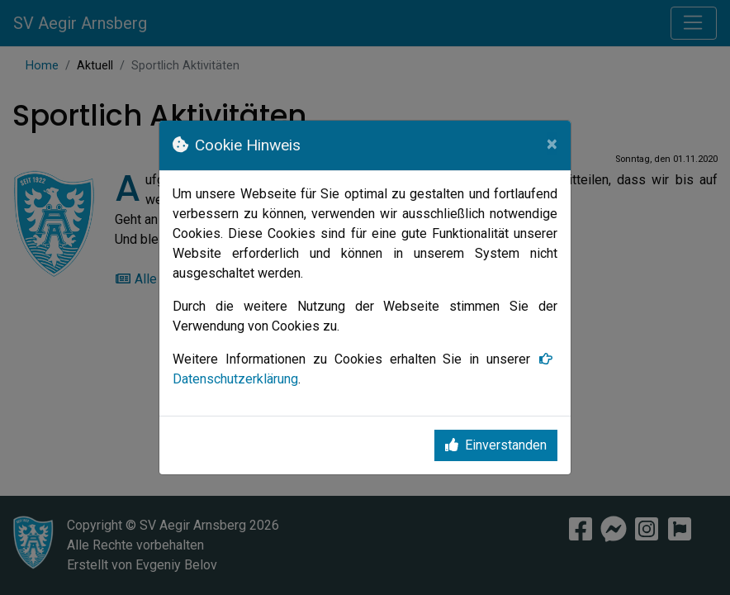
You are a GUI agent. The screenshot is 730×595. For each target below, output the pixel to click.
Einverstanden (496, 445)
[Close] (552, 144)
